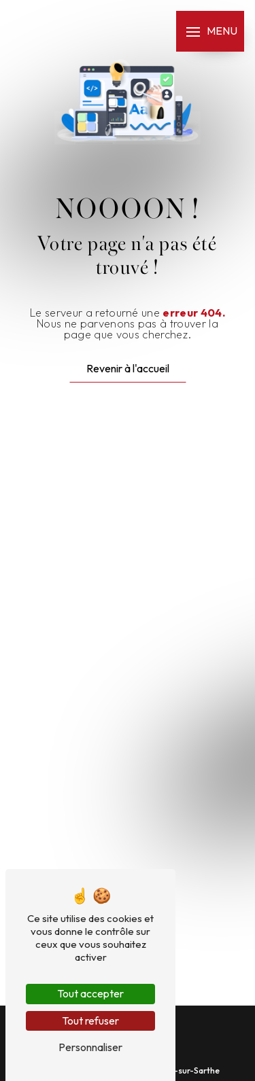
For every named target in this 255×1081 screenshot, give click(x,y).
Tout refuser (90, 1020)
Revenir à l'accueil (127, 368)
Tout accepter (90, 993)
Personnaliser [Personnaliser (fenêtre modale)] (90, 1047)
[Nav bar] (210, 31)
